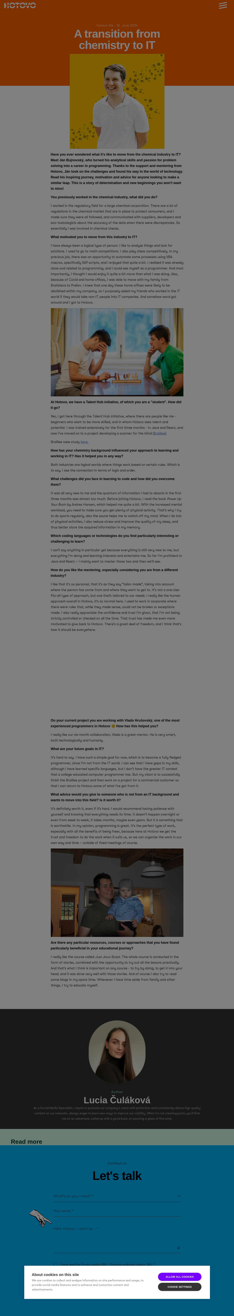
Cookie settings (180, 1286)
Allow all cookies (180, 1276)
